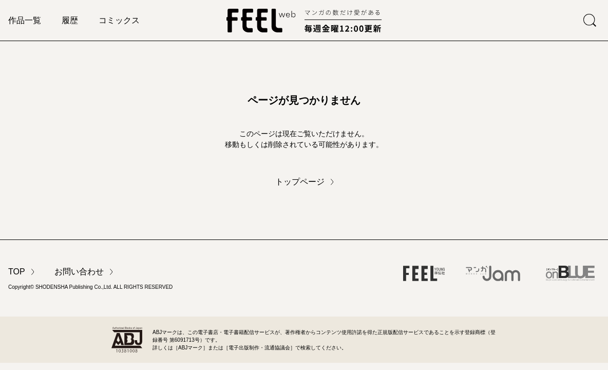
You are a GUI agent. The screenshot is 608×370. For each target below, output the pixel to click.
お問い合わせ (79, 271)
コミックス (119, 20)
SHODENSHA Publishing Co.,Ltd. (73, 287)
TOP (16, 271)
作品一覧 (24, 20)
